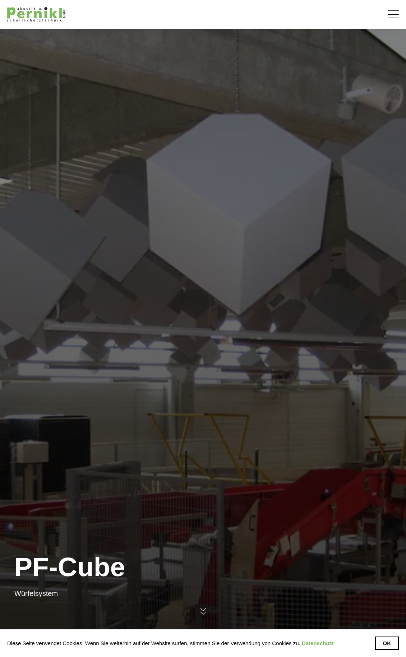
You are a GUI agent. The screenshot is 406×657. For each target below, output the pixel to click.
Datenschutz (318, 643)
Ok (387, 643)
